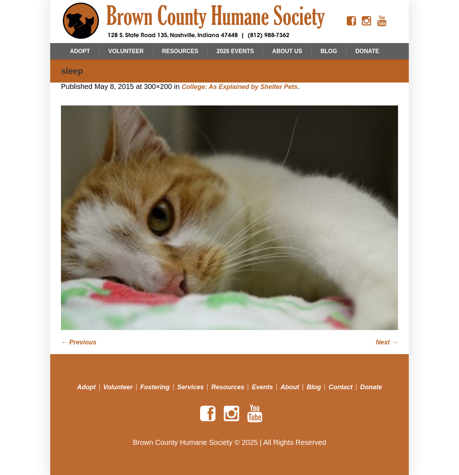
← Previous (78, 342)
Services (190, 387)
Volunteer (118, 387)
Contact (340, 387)
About (289, 387)
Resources (227, 387)
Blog (314, 387)
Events (262, 387)
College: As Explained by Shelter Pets (239, 86)
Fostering (155, 387)
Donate (371, 387)
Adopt (86, 387)
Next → (387, 342)
